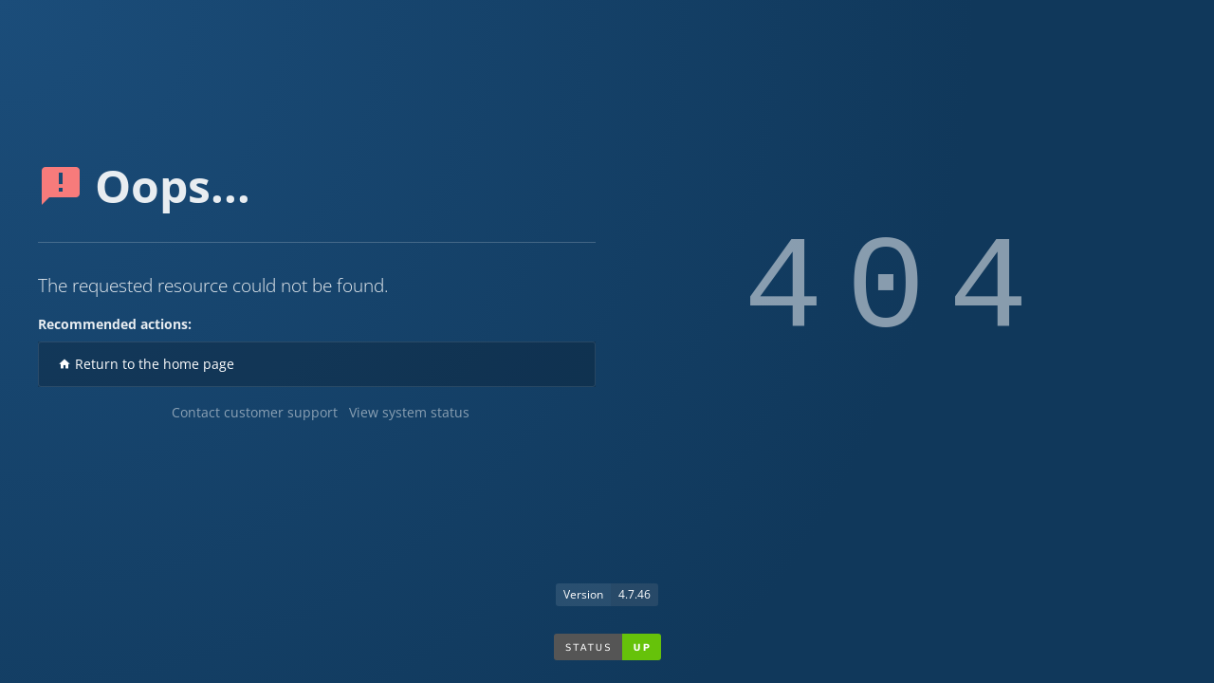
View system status (409, 412)
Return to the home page (146, 364)
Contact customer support (255, 412)
